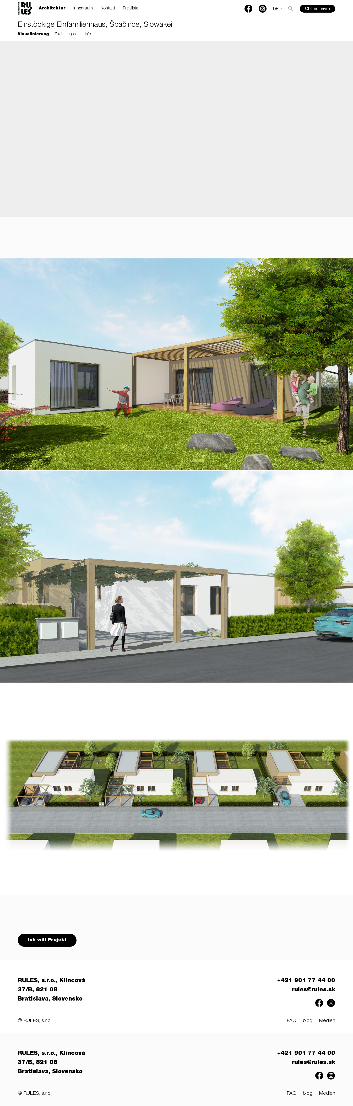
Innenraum (83, 9)
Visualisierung (33, 34)
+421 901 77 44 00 (306, 982)
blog (307, 1021)
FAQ (291, 1021)
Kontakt (108, 9)
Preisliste (130, 9)
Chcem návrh (317, 8)
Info (88, 34)
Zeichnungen (65, 34)
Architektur (52, 9)
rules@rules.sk (313, 991)
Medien (327, 1021)
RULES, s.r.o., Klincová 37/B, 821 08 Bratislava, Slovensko (51, 991)
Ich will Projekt (47, 940)
